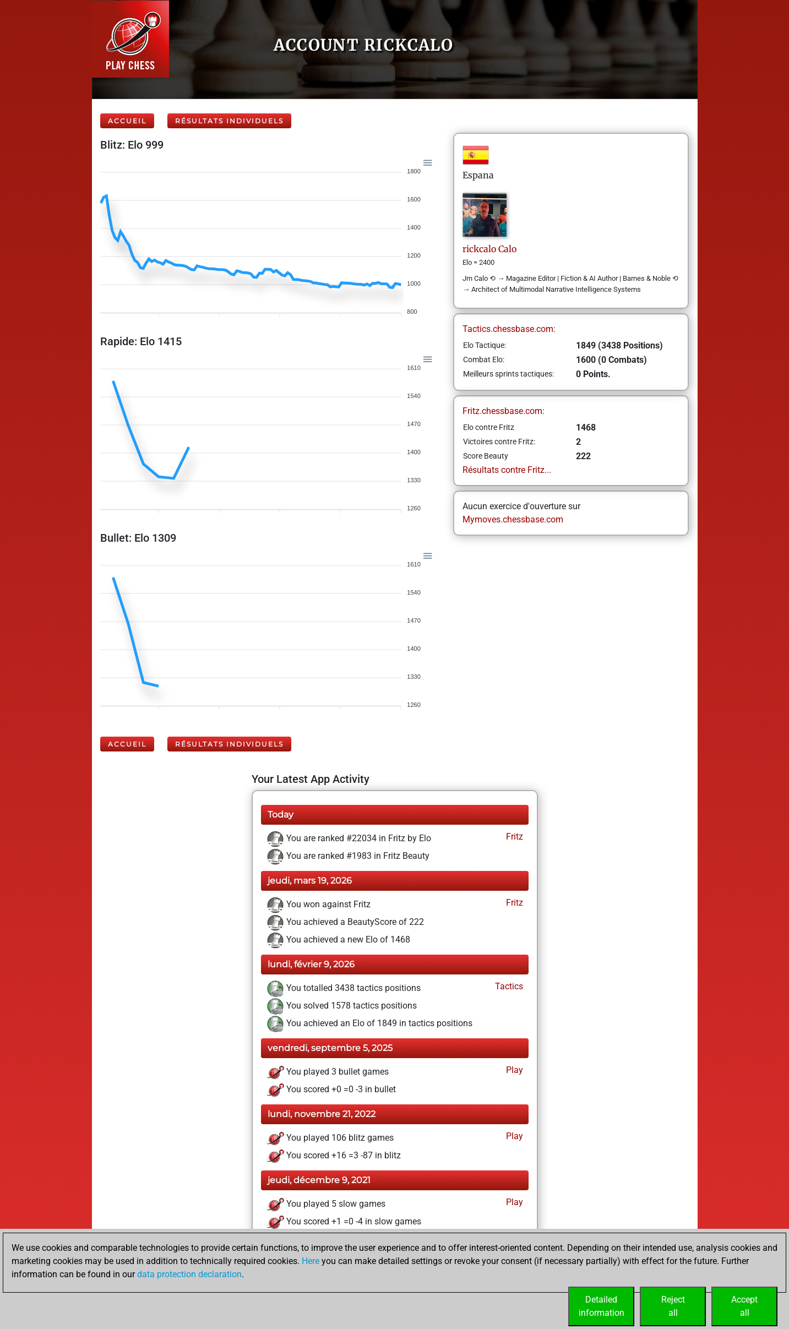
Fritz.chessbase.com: (503, 411)
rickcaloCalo (489, 248)
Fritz (513, 836)
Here (310, 1261)
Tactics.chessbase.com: (509, 329)
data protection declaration (189, 1274)
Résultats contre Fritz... (506, 470)
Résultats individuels (229, 121)
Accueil (127, 121)
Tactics (508, 986)
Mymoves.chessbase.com (512, 519)
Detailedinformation (601, 1306)
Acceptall (744, 1306)
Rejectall (673, 1306)
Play (513, 1070)
